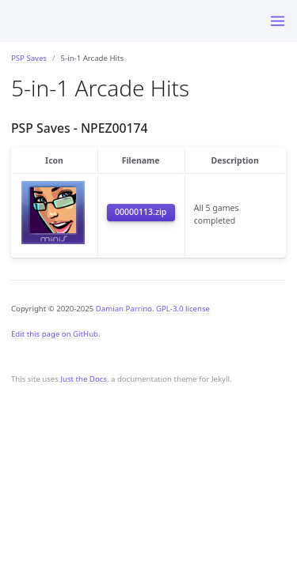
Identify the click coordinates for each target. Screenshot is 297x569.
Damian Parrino (124, 308)
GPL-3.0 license (183, 308)
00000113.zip (140, 211)
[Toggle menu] (277, 21)
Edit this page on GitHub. (56, 334)
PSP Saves (29, 58)
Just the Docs (83, 379)
